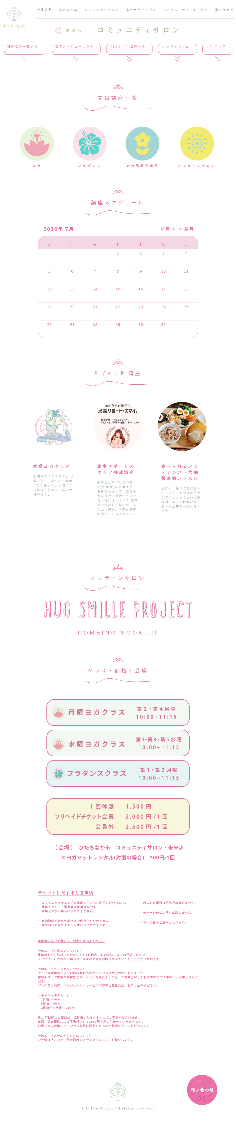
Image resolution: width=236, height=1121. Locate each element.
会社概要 (44, 10)
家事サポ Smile (141, 10)
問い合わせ (224, 10)
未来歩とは (68, 10)
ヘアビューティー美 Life (185, 10)
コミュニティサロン (102, 10)
